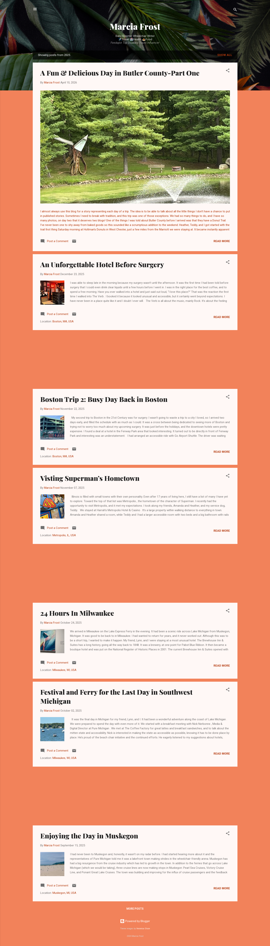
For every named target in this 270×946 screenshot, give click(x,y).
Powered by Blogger (135, 921)
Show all (224, 55)
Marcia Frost (135, 26)
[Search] (235, 10)
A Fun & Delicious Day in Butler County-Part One (119, 72)
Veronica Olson (143, 928)
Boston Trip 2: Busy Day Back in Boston (103, 399)
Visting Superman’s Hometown (89, 478)
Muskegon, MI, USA (64, 893)
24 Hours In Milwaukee (77, 612)
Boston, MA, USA (63, 321)
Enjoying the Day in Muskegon (89, 835)
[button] (227, 71)
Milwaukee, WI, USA (64, 670)
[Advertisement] (135, 359)
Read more (222, 241)
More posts (135, 908)
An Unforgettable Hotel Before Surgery (102, 264)
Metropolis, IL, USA (64, 535)
